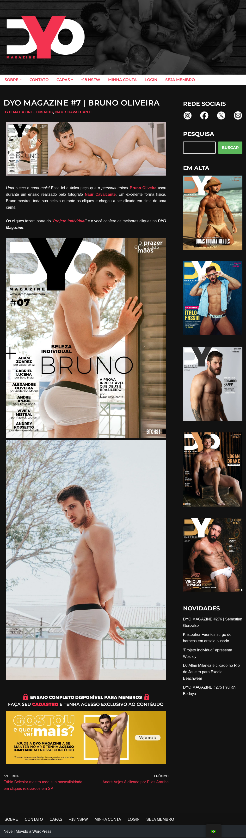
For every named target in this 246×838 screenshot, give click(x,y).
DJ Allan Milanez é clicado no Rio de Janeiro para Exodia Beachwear (211, 672)
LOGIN (151, 79)
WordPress (41, 832)
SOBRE (11, 820)
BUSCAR (230, 147)
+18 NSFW (90, 79)
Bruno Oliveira (143, 188)
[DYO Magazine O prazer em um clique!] (46, 37)
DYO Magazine (18, 112)
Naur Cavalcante (74, 112)
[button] (21, 80)
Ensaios (44, 112)
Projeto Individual (69, 221)
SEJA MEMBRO (180, 79)
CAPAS (56, 820)
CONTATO (39, 79)
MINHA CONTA (122, 79)
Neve (8, 832)
